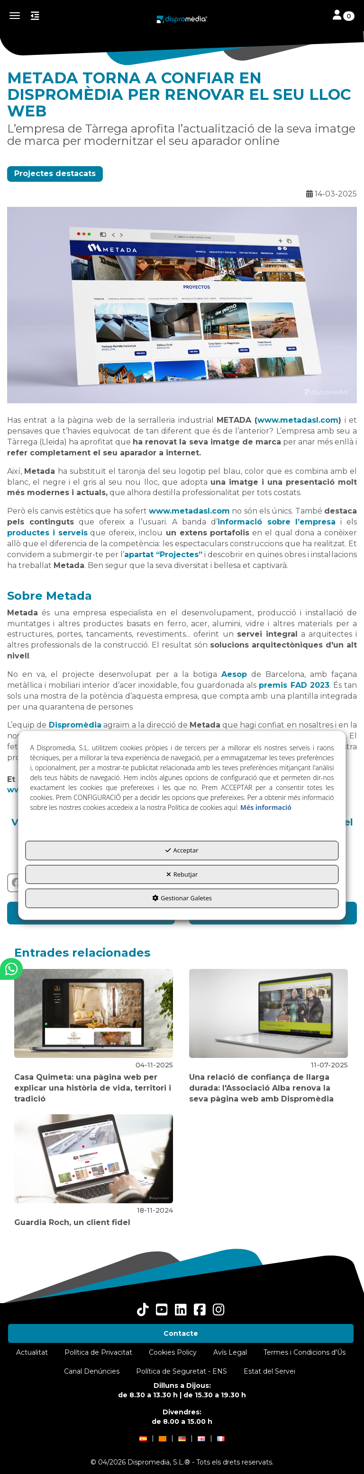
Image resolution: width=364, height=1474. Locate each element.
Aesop (234, 674)
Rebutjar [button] (182, 874)
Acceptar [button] (181, 850)
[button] (182, 19)
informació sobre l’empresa (277, 521)
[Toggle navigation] (343, 16)
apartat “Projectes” (163, 554)
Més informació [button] (265, 807)
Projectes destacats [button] (55, 173)
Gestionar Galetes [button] (182, 898)
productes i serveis (47, 532)
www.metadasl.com (297, 420)
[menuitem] (181, 1333)
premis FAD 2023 (294, 685)
